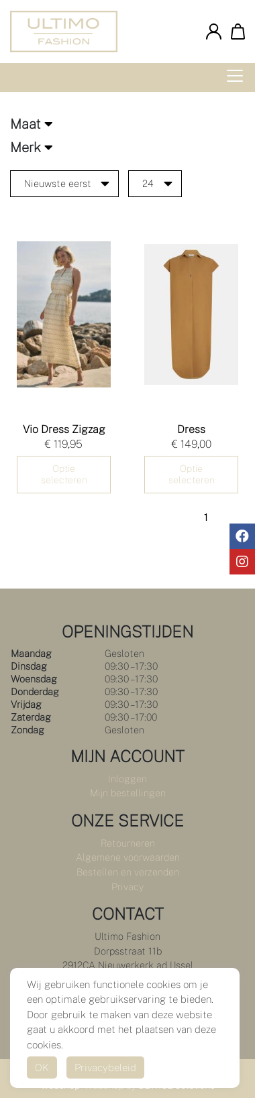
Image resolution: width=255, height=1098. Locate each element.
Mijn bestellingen (128, 792)
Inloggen (127, 778)
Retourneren (128, 843)
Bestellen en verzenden (127, 871)
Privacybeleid (105, 1067)
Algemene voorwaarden (128, 857)
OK (42, 1067)
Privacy (127, 886)
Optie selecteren (64, 474)
